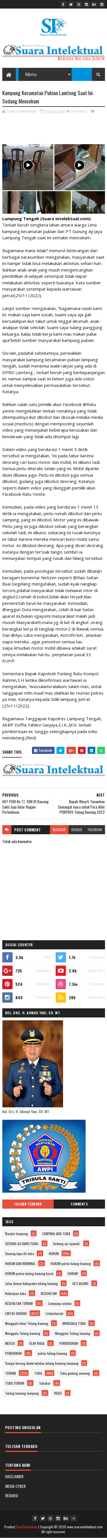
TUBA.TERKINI (14, 1383)
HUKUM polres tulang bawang (71, 1263)
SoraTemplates (27, 1526)
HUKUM (54, 1253)
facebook (95, 829)
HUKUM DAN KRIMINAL (20, 1263)
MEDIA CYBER (15, 1486)
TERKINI (10, 1373)
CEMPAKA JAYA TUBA (56, 1233)
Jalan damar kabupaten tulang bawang (31, 1283)
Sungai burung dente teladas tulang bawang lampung (41, 1363)
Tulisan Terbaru (28, 1204)
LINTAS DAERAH (16, 1313)
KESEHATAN (49, 1293)
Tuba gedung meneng (75, 1373)
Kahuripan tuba (15, 1293)
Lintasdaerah (54, 1313)
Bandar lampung (16, 1233)
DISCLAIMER (14, 1476)
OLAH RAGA (37, 1343)
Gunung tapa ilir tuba (19, 1253)
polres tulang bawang (52, 1353)
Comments (79, 1204)
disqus (76, 829)
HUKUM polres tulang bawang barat (29, 1273)
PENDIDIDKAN (68, 1343)
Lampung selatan (60, 1303)
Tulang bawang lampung (22, 1393)
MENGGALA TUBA (74, 1323)
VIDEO (58, 1393)
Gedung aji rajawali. (66, 1243)
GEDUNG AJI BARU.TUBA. (22, 1243)
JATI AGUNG (80, 1283)
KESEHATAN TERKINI (19, 1303)
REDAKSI (11, 1495)
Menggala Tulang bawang (22, 1333)
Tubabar (45, 1383)
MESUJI (10, 1343)
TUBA (38, 1373)
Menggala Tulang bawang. (73, 1333)
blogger (59, 829)
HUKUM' (73, 1273)
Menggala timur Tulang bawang (26, 1323)
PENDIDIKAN (13, 1353)
